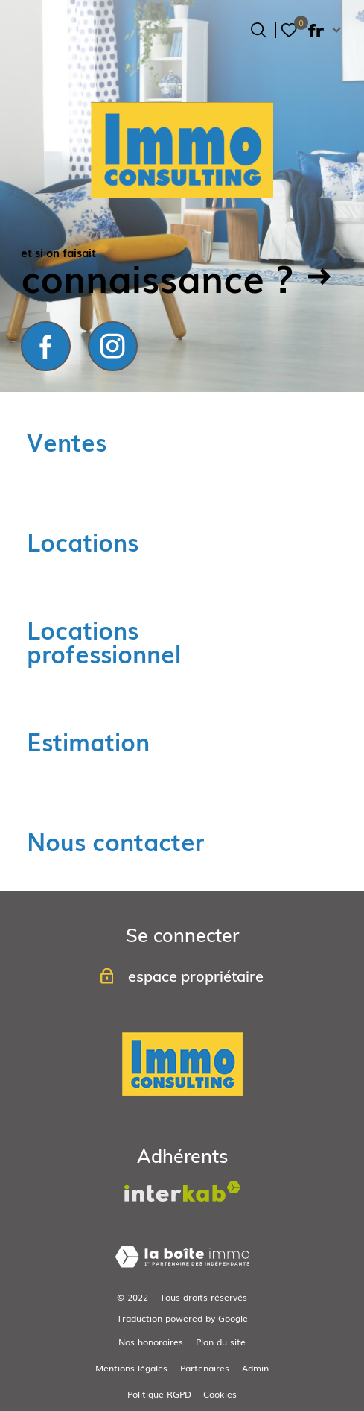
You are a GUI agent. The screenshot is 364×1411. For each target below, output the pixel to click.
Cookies (220, 1394)
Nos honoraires (150, 1341)
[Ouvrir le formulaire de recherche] (258, 30)
